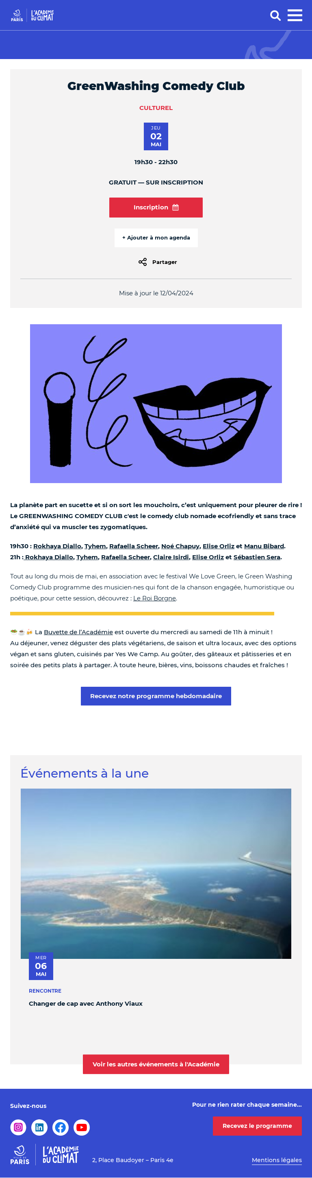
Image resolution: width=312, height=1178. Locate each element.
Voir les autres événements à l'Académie (156, 1064)
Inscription (156, 207)
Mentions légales (277, 1160)
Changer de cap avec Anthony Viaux (86, 1004)
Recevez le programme (257, 1126)
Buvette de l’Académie (78, 632)
